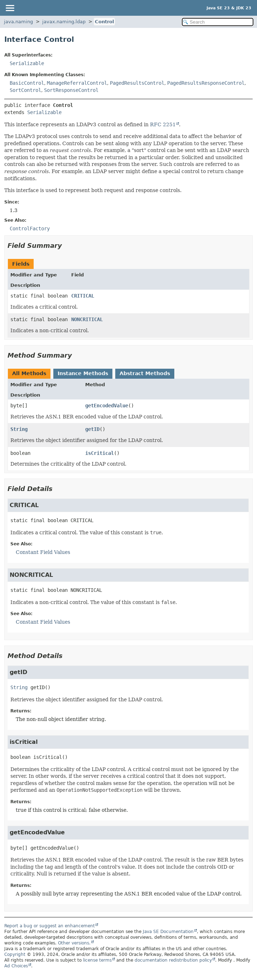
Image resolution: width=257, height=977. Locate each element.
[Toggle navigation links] (10, 8)
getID (92, 429)
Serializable (27, 63)
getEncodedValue (106, 405)
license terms (97, 960)
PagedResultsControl (137, 83)
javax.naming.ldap (64, 21)
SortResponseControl (71, 90)
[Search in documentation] (217, 22)
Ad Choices (16, 965)
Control (104, 21)
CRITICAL (82, 296)
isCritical (99, 453)
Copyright (14, 954)
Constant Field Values (43, 552)
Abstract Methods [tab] (145, 373)
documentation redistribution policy (173, 960)
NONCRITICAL (87, 319)
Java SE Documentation (168, 931)
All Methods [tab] (29, 373)
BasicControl (27, 83)
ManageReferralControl (77, 83)
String (19, 429)
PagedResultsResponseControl (205, 83)
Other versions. (74, 943)
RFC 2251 (163, 124)
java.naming (18, 21)
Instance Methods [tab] (83, 373)
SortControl (25, 90)
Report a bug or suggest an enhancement (49, 925)
